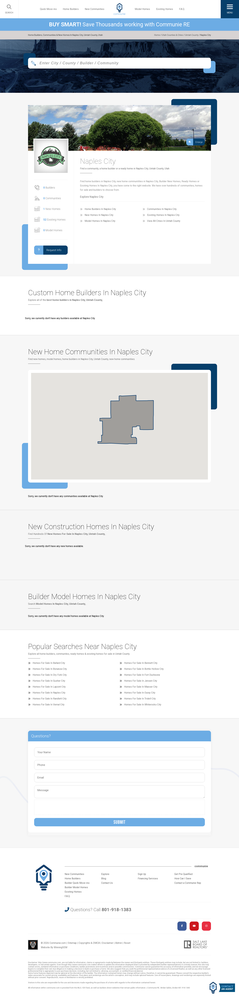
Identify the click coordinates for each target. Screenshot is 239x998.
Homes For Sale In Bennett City (140, 663)
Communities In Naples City (162, 209)
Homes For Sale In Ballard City (49, 663)
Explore (105, 874)
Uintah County (191, 35)
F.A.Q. (182, 9)
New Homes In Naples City (99, 215)
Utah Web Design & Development (33, 945)
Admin (118, 942)
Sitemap (72, 942)
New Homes (51, 209)
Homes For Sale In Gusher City (49, 680)
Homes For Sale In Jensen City (140, 680)
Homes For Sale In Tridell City (140, 698)
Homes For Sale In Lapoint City (49, 686)
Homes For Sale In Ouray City (139, 692)
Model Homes (142, 9)
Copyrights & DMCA (89, 942)
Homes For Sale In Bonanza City (50, 668)
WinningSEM (60, 947)
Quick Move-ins (48, 9)
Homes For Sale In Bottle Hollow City (144, 668)
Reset (127, 942)
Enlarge (194, 142)
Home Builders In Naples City (100, 209)
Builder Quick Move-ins (77, 882)
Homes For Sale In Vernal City (48, 704)
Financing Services (148, 878)
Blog (103, 878)
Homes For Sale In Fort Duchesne (142, 674)
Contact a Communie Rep (187, 882)
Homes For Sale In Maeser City (140, 686)
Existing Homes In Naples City (163, 215)
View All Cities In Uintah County (163, 220)
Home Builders (71, 9)
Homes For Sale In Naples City (49, 692)
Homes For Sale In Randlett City (50, 698)
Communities (52, 198)
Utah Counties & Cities (172, 35)
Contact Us (107, 882)
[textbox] (129, 63)
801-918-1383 (116, 909)
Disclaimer (107, 942)
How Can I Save (182, 878)
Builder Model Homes (76, 887)
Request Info (47, 250)
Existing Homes (164, 9)
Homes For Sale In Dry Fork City (50, 674)
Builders (49, 187)
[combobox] (119, 63)
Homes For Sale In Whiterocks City (142, 704)
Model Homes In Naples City (100, 220)
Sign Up (142, 874)
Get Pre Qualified (183, 874)
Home (157, 35)
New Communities (94, 9)
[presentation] (59, 807)
